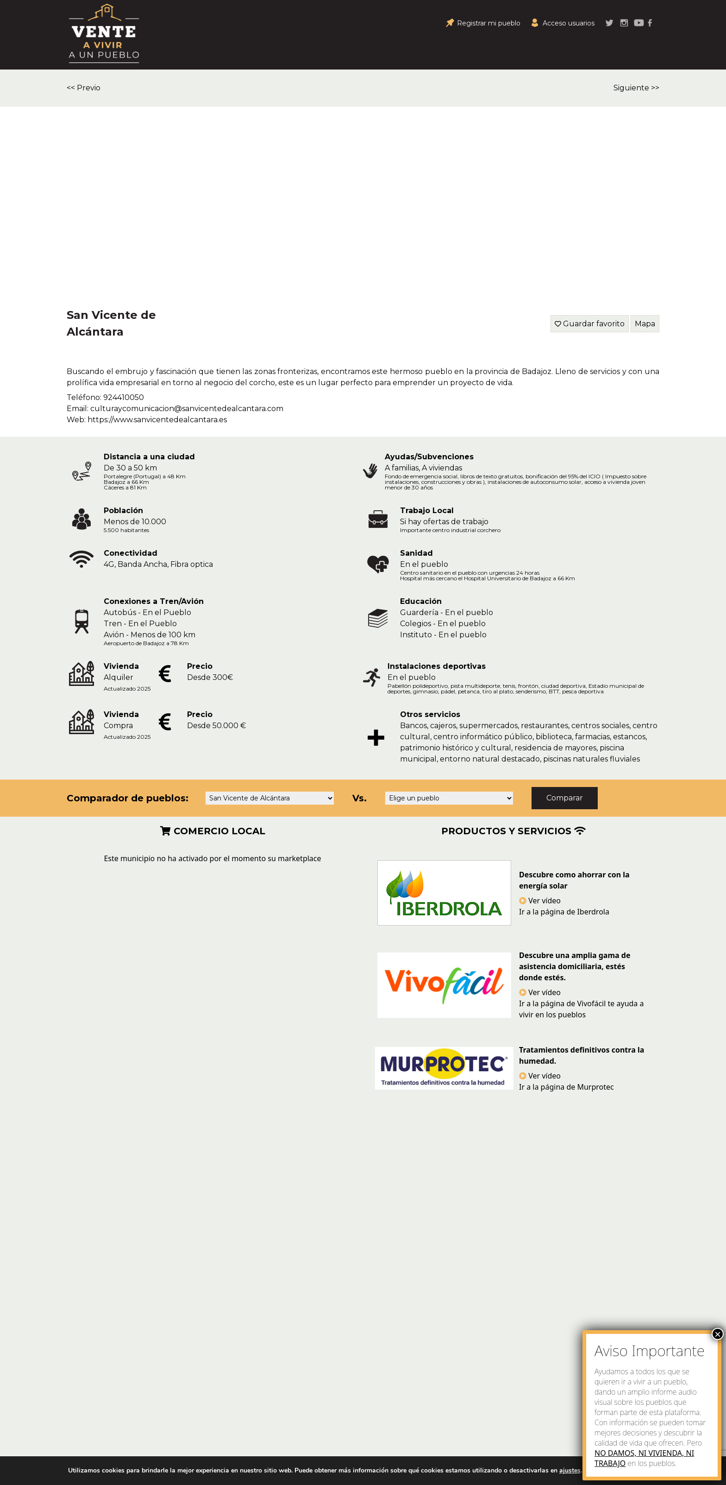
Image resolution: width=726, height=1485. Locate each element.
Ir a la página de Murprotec (566, 1087)
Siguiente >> (636, 87)
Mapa (645, 323)
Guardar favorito (594, 323)
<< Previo (83, 87)
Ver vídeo (540, 900)
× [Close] (717, 1334)
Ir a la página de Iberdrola (564, 912)
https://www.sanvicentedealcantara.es (157, 419)
